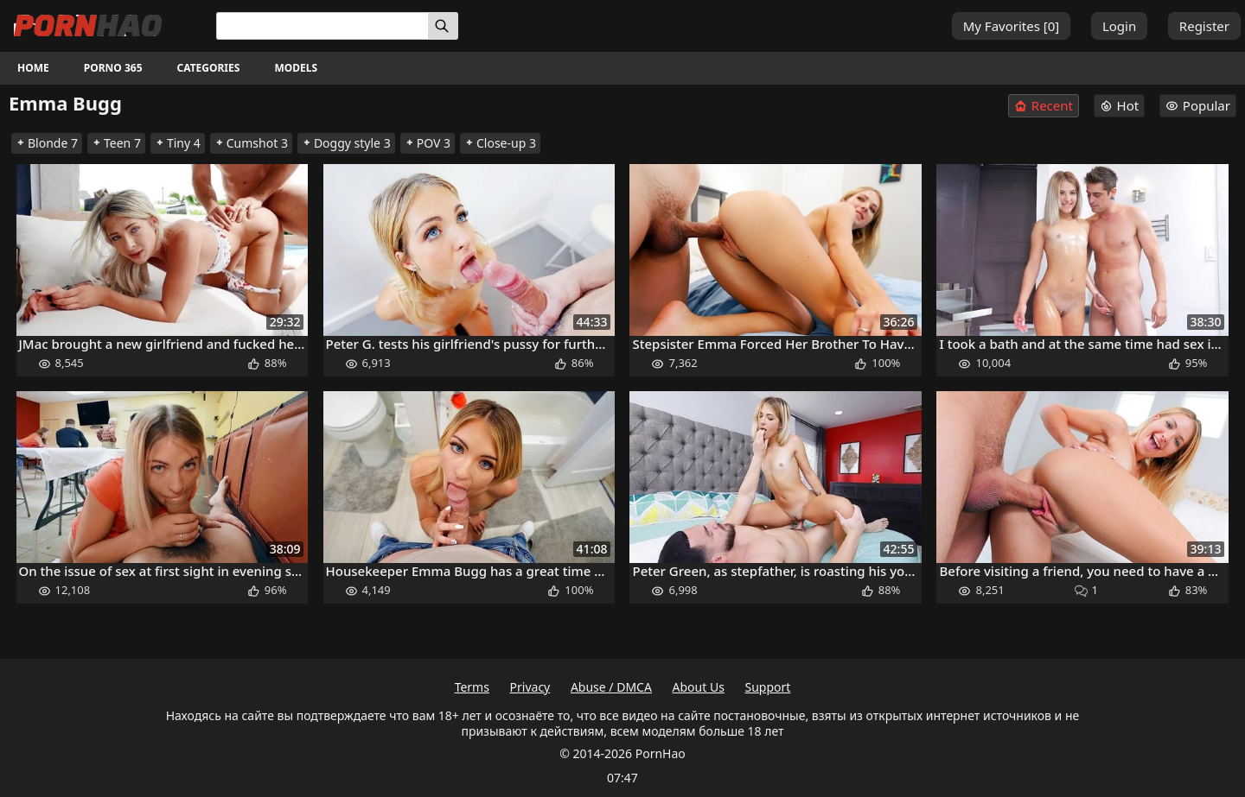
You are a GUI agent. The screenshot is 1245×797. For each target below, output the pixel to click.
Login (1119, 26)
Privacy (530, 687)
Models (295, 67)
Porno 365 (113, 67)
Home (33, 67)
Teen (116, 143)
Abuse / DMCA (611, 687)
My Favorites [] (1011, 26)
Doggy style (346, 143)
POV (427, 143)
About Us (699, 687)
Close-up (500, 143)
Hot (1120, 105)
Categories (208, 67)
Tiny (178, 143)
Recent (1043, 105)
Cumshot (251, 143)
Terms (472, 687)
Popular (1197, 105)
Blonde (47, 143)
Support (768, 687)
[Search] (443, 26)
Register (1204, 26)
